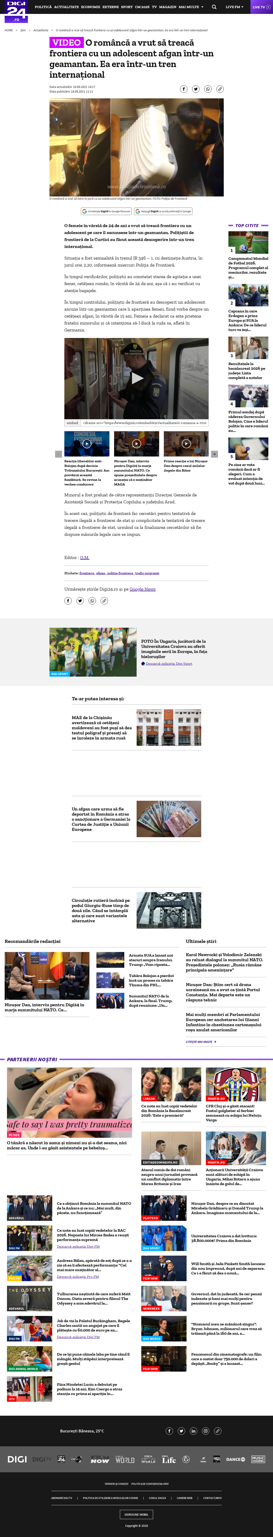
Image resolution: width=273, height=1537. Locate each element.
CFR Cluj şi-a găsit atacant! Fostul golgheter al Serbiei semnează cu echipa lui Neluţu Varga (234, 1112)
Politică (43, 7)
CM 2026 (142, 7)
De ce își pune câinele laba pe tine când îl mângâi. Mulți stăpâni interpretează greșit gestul (93, 1359)
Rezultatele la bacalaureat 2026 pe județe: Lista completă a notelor (246, 370)
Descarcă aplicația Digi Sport (169, 663)
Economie (90, 7)
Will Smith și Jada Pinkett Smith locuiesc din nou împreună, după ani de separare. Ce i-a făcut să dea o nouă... (228, 1268)
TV (154, 7)
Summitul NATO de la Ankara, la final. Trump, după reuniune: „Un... (150, 1001)
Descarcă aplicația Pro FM (78, 1276)
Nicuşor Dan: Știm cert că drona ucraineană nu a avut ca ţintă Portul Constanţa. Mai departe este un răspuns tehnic (223, 992)
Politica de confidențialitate (150, 1484)
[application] (136, 378)
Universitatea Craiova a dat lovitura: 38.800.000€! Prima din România (224, 1238)
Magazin (167, 7)
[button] (136, 378)
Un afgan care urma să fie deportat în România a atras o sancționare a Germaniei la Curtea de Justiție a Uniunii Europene (101, 819)
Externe (110, 7)
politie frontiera (120, 573)
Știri (23, 30)
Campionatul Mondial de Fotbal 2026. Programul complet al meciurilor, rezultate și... (248, 268)
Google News (143, 589)
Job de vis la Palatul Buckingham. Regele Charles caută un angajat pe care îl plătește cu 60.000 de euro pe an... (93, 1325)
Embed (72, 423)
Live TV (259, 7)
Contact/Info (212, 1498)
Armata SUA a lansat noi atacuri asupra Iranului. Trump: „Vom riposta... (151, 960)
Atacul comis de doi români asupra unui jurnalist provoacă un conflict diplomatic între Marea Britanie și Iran (169, 1176)
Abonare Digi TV (61, 1498)
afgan (101, 573)
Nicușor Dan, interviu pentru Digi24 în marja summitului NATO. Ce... (44, 1007)
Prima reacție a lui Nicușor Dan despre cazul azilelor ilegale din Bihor (186, 466)
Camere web (184, 1498)
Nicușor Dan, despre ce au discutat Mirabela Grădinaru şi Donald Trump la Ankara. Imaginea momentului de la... (227, 1208)
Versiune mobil (136, 1514)
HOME (9, 30)
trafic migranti (147, 573)
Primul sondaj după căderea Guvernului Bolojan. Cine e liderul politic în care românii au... (248, 421)
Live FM (233, 7)
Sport (127, 7)
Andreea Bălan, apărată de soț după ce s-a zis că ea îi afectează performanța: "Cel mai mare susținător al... (94, 1265)
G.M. (84, 557)
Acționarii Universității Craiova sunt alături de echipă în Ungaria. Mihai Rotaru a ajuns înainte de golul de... (234, 1176)
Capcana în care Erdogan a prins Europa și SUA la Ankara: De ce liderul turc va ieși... (247, 320)
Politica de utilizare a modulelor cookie (110, 1498)
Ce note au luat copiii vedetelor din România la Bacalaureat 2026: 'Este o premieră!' (169, 1110)
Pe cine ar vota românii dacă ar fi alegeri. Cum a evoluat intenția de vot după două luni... (246, 474)
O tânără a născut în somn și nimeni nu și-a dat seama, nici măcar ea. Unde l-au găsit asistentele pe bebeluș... (67, 1145)
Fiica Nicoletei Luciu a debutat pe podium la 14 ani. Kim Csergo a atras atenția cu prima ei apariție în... (89, 1389)
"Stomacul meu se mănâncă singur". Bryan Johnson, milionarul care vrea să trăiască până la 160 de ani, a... (226, 1329)
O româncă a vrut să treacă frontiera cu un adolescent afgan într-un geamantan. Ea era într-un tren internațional (131, 30)
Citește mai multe (199, 1042)
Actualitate (66, 7)
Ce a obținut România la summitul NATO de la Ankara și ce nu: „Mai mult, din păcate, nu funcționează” (94, 1208)
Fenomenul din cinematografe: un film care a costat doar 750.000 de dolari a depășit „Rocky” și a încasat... (226, 1359)
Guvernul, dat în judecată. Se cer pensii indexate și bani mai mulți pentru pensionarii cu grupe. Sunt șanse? (226, 1298)
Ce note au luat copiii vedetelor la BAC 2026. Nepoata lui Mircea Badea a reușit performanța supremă (93, 1235)
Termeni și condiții (116, 1484)
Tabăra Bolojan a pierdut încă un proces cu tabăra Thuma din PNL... (151, 980)
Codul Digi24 (157, 1498)
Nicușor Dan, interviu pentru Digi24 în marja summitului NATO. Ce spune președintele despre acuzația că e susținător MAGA (135, 472)
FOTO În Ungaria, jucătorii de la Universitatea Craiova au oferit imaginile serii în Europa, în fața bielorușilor (174, 648)
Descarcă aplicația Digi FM (78, 1246)
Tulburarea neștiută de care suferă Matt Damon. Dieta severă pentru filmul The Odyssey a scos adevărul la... (94, 1298)
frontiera (87, 573)
